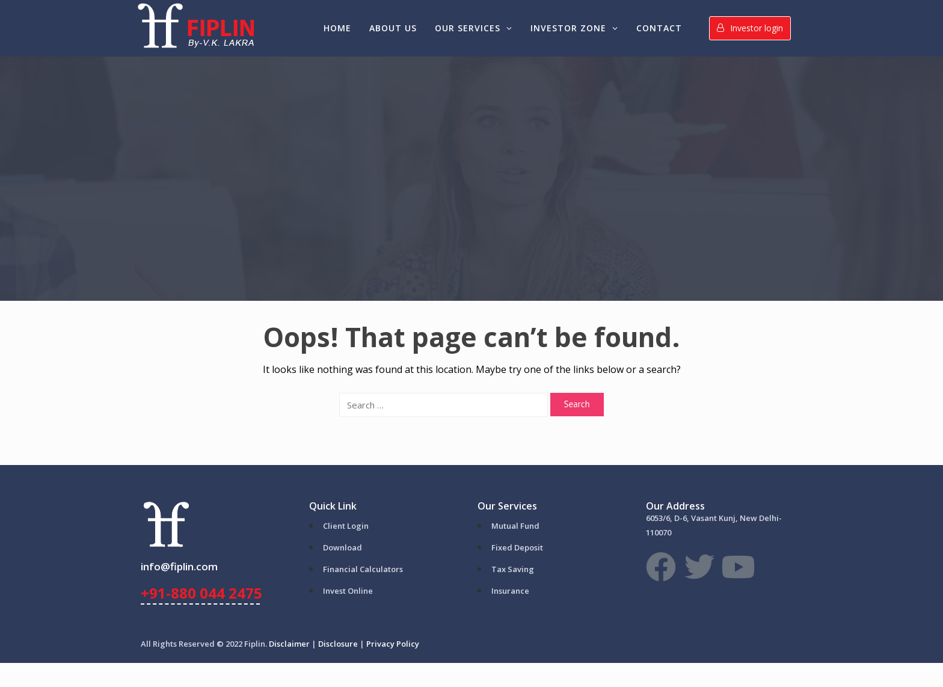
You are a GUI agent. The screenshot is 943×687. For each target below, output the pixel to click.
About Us (393, 28)
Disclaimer (289, 643)
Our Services (473, 28)
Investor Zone (574, 28)
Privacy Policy (392, 643)
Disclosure (338, 643)
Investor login (750, 28)
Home (337, 28)
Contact (659, 28)
